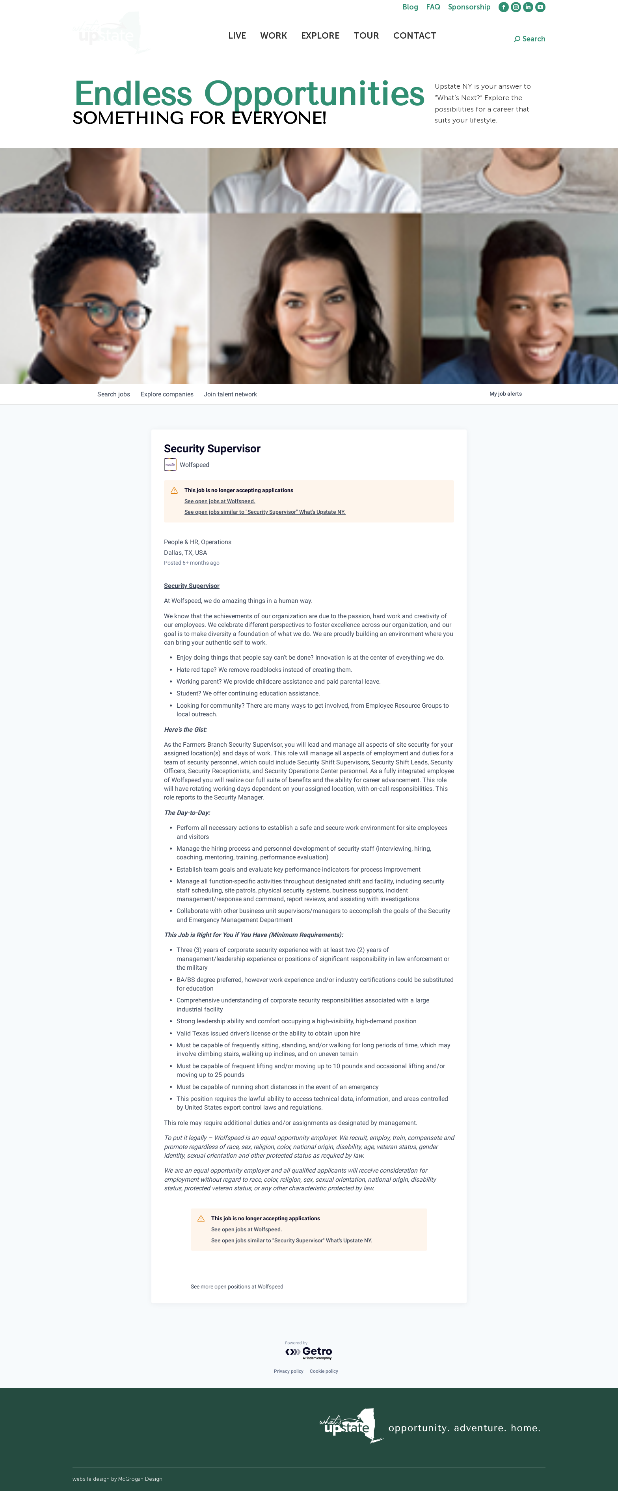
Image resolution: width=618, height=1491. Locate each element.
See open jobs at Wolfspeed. (219, 501)
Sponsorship (469, 7)
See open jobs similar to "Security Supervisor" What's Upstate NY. (265, 512)
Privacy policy (288, 1371)
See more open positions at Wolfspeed (237, 1286)
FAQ (433, 7)
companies (170, 394)
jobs (115, 394)
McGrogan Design (140, 1479)
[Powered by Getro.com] (309, 1351)
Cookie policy (324, 1371)
